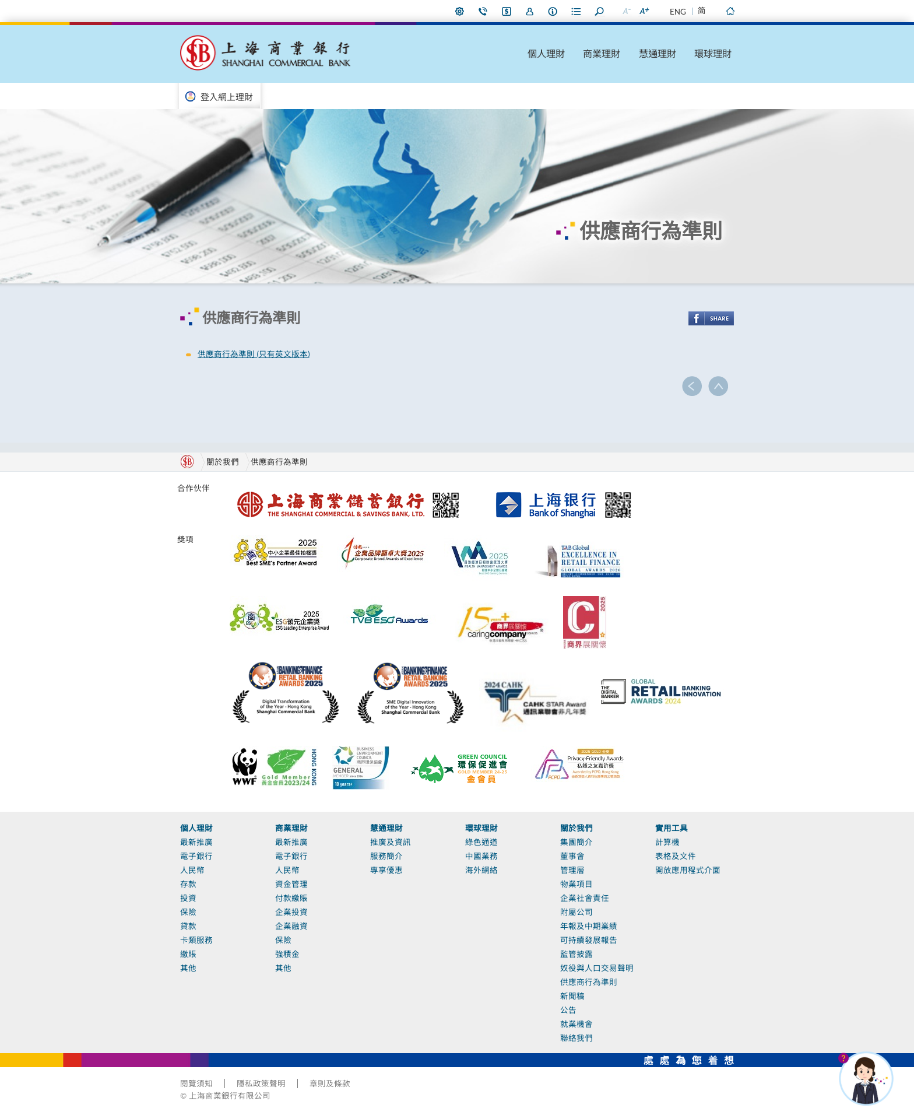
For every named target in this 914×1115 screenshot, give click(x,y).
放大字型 (643, 11)
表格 (576, 11)
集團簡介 (576, 842)
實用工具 (671, 828)
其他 (188, 968)
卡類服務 (196, 940)
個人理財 (546, 53)
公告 (568, 1010)
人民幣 (192, 870)
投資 (188, 898)
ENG (678, 11)
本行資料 (553, 11)
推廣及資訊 (390, 842)
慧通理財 (657, 53)
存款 (188, 884)
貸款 (188, 926)
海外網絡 (481, 870)
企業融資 (291, 926)
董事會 (572, 856)
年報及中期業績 (588, 926)
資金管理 (291, 884)
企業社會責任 (584, 898)
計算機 (667, 842)
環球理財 (713, 53)
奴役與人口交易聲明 (597, 968)
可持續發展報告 (588, 940)
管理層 (572, 870)
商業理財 (601, 53)
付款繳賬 (291, 898)
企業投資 (291, 912)
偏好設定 (460, 11)
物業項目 (576, 884)
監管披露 (576, 954)
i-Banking (506, 11)
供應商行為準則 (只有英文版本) (254, 354)
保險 (188, 912)
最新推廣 (196, 842)
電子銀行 (196, 856)
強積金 (287, 954)
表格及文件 (675, 856)
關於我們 (576, 828)
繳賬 (188, 954)
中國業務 (481, 856)
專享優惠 (386, 870)
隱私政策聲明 (261, 1083)
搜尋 (599, 11)
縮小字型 (626, 11)
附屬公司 (576, 912)
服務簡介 (386, 856)
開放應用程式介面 (687, 870)
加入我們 (530, 11)
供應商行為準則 (279, 462)
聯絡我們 (483, 11)
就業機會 (576, 1024)
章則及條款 (330, 1083)
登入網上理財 (227, 97)
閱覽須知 (196, 1083)
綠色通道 (481, 842)
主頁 (730, 11)
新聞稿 (572, 996)
